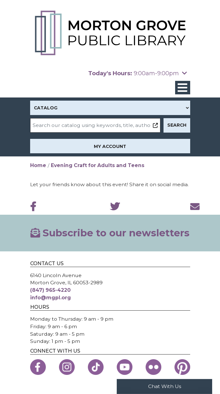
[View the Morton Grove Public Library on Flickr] (153, 367)
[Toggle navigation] (182, 87)
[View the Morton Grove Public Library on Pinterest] (182, 367)
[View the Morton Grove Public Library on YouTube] (124, 367)
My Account (110, 146)
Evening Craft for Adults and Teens (97, 165)
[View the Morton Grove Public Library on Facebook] (38, 367)
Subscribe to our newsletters (110, 233)
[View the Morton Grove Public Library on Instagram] (67, 367)
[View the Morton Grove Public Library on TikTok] (96, 367)
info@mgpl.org (50, 298)
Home (38, 165)
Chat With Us (164, 386)
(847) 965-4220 (50, 290)
